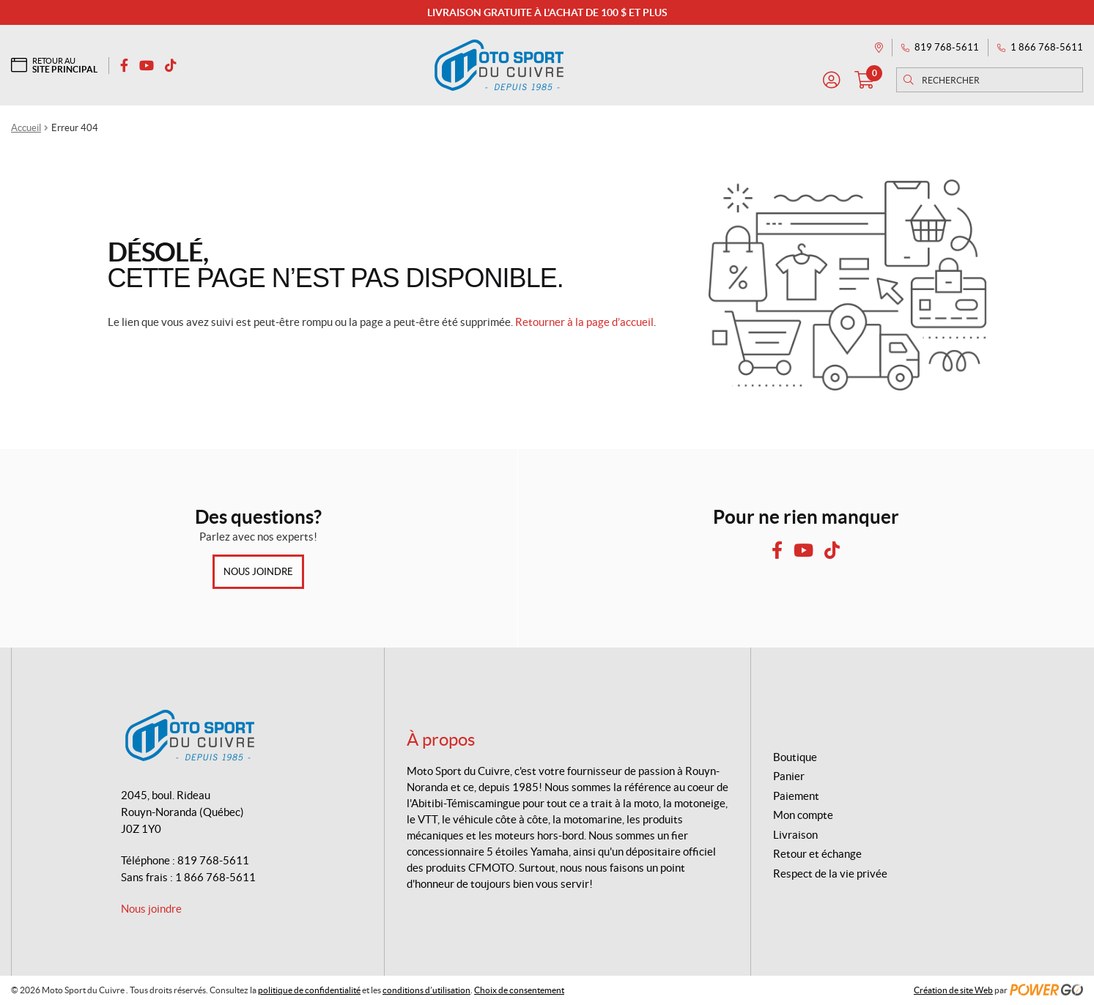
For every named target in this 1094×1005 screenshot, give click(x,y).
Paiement (796, 796)
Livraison (795, 834)
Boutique (795, 757)
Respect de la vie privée (830, 873)
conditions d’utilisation (426, 990)
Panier (789, 776)
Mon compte (803, 815)
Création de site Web (953, 990)
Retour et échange (817, 854)
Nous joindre (258, 571)
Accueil (26, 127)
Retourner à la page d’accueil (584, 322)
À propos (441, 739)
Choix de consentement (519, 990)
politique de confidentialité (309, 990)
